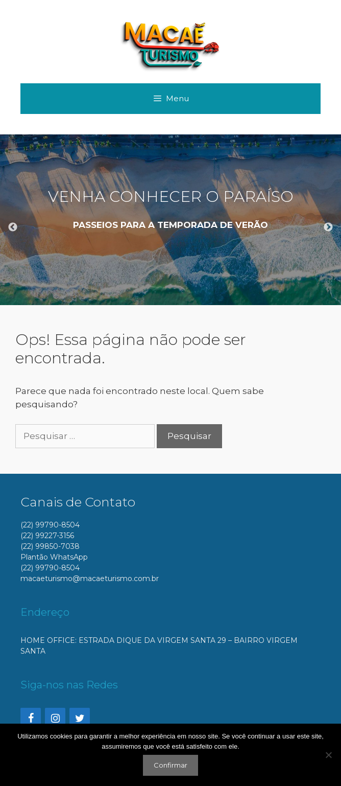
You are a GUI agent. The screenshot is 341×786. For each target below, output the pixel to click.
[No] (328, 755)
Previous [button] (13, 227)
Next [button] (328, 227)
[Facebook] (30, 718)
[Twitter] (79, 718)
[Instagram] (55, 718)
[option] (170, 219)
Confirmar (170, 765)
